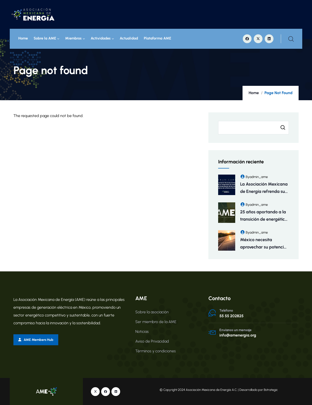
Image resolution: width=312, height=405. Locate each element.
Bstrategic (271, 390)
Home (23, 38)
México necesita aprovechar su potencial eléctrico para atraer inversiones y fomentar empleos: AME (263, 244)
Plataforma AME (157, 38)
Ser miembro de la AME (155, 321)
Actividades (102, 38)
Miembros (75, 38)
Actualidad (129, 38)
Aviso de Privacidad (152, 341)
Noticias (142, 331)
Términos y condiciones (155, 351)
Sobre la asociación (152, 312)
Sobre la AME (46, 38)
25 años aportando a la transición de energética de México (263, 216)
